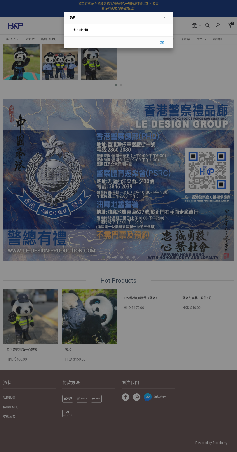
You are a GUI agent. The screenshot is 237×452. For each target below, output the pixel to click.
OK (162, 42)
